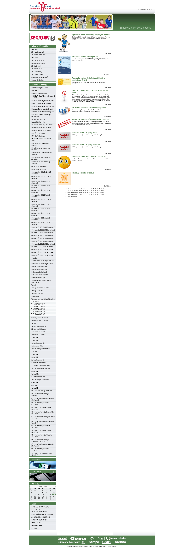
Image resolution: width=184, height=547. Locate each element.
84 (72, 196)
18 (99, 188)
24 (72, 190)
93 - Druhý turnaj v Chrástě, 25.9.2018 (40, 426)
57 (97, 192)
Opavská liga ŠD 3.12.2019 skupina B (40, 214)
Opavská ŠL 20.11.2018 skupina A (43, 241)
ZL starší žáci (36, 66)
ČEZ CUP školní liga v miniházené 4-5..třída (43, 97)
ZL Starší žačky (36, 72)
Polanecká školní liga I (39, 266)
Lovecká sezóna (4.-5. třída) (40, 130)
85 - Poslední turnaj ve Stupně (41, 391)
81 (66, 196)
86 (76, 196)
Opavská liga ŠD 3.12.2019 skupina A (40, 210)
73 (89, 194)
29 (81, 190)
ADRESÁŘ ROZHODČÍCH (40, 517)
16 (95, 188)
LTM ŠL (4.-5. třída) (38, 136)
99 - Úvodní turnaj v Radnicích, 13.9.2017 (42, 454)
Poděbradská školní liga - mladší (42, 261)
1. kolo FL (34, 337)
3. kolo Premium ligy (38, 377)
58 (99, 192)
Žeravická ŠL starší (37, 335)
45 (74, 192)
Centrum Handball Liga (39, 93)
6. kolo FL (34, 388)
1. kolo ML (34, 340)
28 (79, 190)
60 (103, 192)
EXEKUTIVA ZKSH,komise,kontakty (39, 510)
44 (72, 192)
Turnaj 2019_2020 (37, 293)
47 (78, 192)
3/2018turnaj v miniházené (40, 380)
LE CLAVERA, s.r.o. (111, 546)
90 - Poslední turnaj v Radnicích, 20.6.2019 (42, 413)
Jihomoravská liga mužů (39, 77)
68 (79, 194)
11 (85, 188)
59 (101, 192)
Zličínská (34, 323)
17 (97, 188)
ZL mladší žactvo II (37, 60)
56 (95, 192)
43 (70, 192)
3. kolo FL (34, 371)
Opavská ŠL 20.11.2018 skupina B (43, 244)
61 (66, 194)
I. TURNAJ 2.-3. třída (39, 303)
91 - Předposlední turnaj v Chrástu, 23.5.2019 (43, 417)
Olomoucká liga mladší (39, 166)
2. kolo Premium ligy (38, 360)
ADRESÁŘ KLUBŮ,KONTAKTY (42, 514)
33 (89, 190)
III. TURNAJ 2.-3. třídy (39, 310)
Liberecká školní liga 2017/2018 (42, 125)
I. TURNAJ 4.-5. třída (39, 305)
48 (79, 192)
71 (85, 194)
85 (74, 196)
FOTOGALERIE (36, 525)
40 (103, 190)
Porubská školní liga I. (38, 278)
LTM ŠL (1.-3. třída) (38, 133)
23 (70, 190)
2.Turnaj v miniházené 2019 (40, 365)
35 (93, 190)
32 (87, 190)
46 (76, 192)
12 (87, 188)
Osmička (34, 258)
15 (93, 188)
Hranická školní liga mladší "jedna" (43, 101)
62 (68, 194)
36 (95, 190)
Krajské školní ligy (37, 80)
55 (93, 192)
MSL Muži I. (35, 49)
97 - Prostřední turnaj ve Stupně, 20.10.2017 (42, 445)
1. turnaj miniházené (38, 346)
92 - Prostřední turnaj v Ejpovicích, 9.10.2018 (43, 422)
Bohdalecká (35, 90)
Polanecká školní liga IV (39, 275)
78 (99, 194)
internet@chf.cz (94, 546)
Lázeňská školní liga (38, 122)
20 (103, 188)
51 (85, 192)
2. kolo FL (34, 354)
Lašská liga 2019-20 (38, 119)
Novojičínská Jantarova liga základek (40, 149)
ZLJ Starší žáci (36, 69)
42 (68, 192)
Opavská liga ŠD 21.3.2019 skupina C (40, 182)
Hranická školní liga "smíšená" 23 (42, 103)
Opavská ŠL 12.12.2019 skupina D (43, 236)
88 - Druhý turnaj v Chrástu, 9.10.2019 (40, 404)
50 (83, 192)
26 (76, 190)
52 (87, 192)
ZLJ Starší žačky (37, 74)
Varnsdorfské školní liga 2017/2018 (43, 299)
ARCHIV (34, 528)
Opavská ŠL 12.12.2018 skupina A (43, 227)
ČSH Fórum (37, 472)
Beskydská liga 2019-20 (39, 88)
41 (66, 192)
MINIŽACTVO (36, 523)
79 (101, 194)
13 (89, 188)
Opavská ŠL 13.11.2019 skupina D (43, 238)
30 (83, 190)
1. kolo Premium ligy (38, 343)
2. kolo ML (34, 357)
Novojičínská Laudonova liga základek (41, 158)
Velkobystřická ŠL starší (39, 321)
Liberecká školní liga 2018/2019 (42, 128)
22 (68, 190)
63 (70, 194)
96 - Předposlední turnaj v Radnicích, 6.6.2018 (40, 440)
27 (78, 190)
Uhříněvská (35, 296)
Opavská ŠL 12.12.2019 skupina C (43, 233)
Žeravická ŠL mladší (38, 332)
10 (83, 188)
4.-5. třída (34, 385)
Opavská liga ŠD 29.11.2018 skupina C (41, 200)
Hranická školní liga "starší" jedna (42, 112)
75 (93, 194)
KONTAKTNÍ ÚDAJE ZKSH (40, 507)
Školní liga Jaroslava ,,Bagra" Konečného (41, 281)
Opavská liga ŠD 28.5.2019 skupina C (40, 191)
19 (101, 188)
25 (74, 190)
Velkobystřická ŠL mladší (39, 318)
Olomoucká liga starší (38, 169)
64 (72, 194)
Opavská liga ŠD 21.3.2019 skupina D (40, 187)
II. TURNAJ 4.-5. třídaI (39, 308)
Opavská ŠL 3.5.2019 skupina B (42, 255)
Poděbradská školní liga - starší (42, 264)
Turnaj (33, 285)
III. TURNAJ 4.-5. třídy (39, 311)
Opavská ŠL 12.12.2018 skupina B (43, 230)
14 (91, 188)
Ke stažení (36, 460)
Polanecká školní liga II (39, 269)
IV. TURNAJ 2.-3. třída (39, 313)
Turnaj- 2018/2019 (37, 291)
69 (81, 194)
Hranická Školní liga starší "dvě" (42, 109)
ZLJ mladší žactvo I (38, 55)
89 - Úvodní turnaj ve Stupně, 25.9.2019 (41, 408)
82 (68, 196)
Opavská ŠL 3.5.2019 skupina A (42, 252)
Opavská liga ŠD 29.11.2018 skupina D (41, 205)
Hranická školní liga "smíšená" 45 (42, 106)
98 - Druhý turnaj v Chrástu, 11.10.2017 (40, 449)
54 (91, 192)
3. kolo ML (34, 374)
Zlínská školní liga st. (38, 329)
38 (99, 190)
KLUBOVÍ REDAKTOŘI (39, 520)
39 (101, 190)
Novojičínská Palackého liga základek (40, 163)
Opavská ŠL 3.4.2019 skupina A (42, 247)
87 (78, 196)
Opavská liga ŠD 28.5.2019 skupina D (40, 196)
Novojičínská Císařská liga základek (40, 144)
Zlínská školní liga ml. (38, 326)
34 (91, 190)
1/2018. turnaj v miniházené (40, 349)
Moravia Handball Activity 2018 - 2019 (42, 140)
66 (76, 194)
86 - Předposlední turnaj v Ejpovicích (40, 394)
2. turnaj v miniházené (38, 363)
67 (78, 194)
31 (85, 190)
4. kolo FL (34, 382)
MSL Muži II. (35, 58)
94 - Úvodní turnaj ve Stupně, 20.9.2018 (41, 431)
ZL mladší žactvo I (37, 52)
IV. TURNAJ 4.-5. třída (39, 315)
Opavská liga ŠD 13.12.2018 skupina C (41, 173)
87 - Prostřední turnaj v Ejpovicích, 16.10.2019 (43, 399)
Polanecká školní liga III (39, 272)
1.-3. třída (34, 351)
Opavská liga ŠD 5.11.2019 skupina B (40, 223)
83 (70, 196)
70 (83, 194)
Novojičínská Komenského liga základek (41, 153)
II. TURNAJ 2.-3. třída (39, 306)
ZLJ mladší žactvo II (38, 63)
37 (97, 190)
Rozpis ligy (36, 301)
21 (66, 190)
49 (81, 192)
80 (103, 194)
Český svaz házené (145, 9)
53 (89, 192)
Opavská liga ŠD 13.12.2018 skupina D (41, 177)
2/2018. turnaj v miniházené (40, 368)
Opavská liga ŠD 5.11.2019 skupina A (40, 219)
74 (91, 194)
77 (97, 194)
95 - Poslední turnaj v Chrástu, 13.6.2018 (41, 436)
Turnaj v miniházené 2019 (40, 288)
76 (95, 194)
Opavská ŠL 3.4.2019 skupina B (42, 250)
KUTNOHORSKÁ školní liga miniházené (40, 115)
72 (87, 194)
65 (74, 194)
